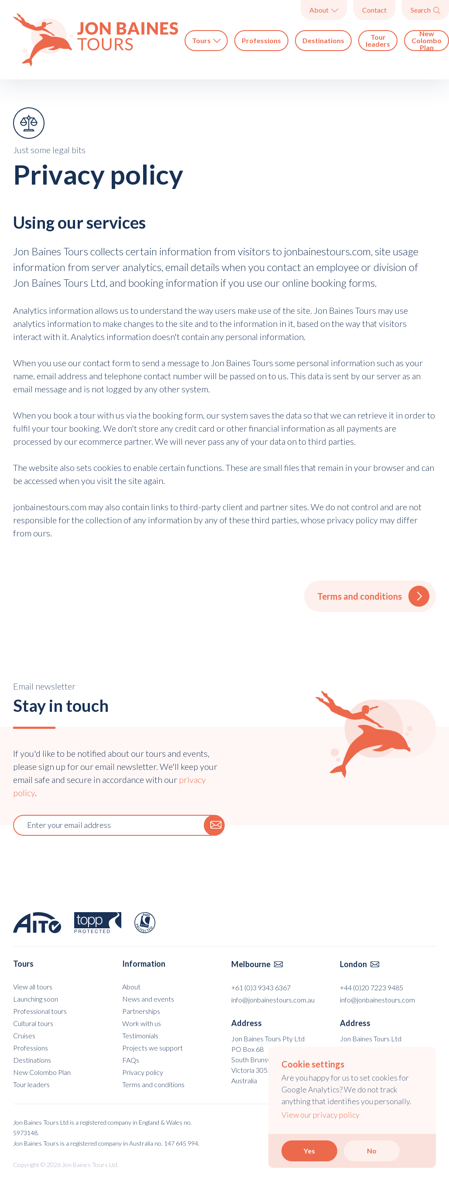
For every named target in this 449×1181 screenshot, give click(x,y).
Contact (374, 10)
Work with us (141, 1023)
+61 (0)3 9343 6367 (261, 987)
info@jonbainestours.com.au (273, 1000)
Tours (206, 40)
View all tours (32, 986)
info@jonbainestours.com (377, 1000)
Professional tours (40, 1011)
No (372, 1151)
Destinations (323, 40)
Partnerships (141, 1011)
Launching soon (35, 999)
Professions (261, 40)
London (359, 964)
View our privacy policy (320, 1114)
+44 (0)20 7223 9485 (371, 987)
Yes (309, 1151)
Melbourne (257, 964)
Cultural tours (33, 1023)
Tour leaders (378, 40)
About (323, 10)
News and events (148, 999)
